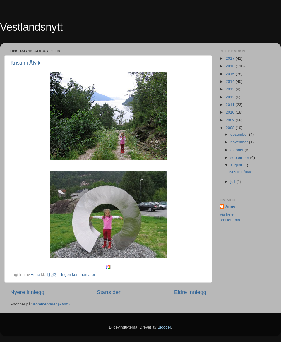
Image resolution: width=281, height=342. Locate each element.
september (240, 157)
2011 (231, 104)
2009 (231, 120)
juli (233, 181)
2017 (231, 58)
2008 (231, 128)
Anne (230, 206)
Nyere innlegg (27, 292)
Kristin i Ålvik (25, 63)
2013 (231, 89)
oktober (237, 150)
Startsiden (109, 292)
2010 (231, 112)
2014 (231, 81)
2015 (231, 74)
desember (239, 134)
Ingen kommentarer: (79, 274)
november (239, 142)
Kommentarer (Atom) (51, 304)
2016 (231, 66)
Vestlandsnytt (31, 27)
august (236, 165)
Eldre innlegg (190, 292)
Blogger (164, 327)
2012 (231, 97)
